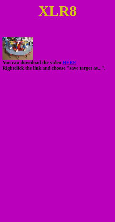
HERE (69, 62)
